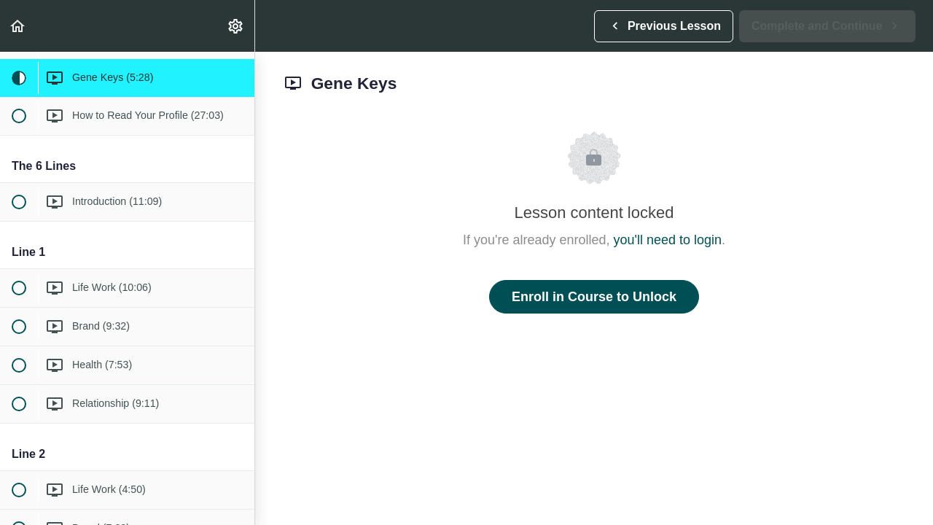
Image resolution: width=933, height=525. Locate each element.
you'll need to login (668, 240)
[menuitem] (236, 26)
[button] (18, 26)
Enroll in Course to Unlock (594, 296)
